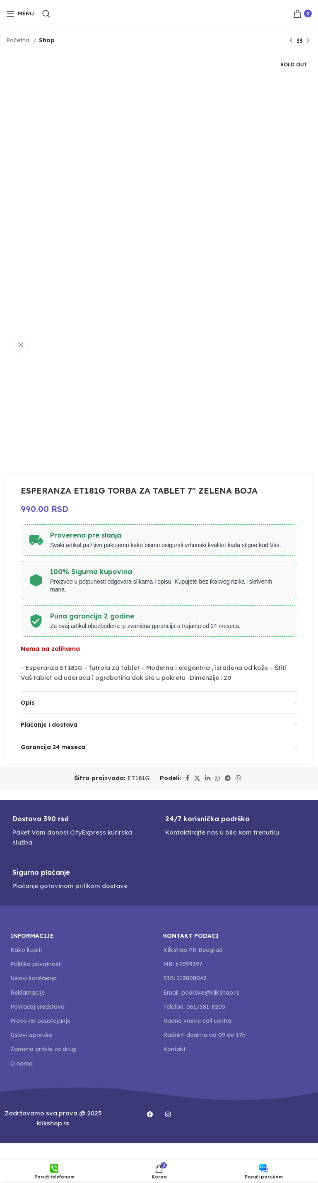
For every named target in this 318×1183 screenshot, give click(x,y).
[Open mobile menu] (20, 13)
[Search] (46, 13)
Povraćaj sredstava (37, 1006)
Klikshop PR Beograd (193, 950)
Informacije (32, 936)
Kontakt (174, 1049)
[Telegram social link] (227, 778)
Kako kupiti (26, 950)
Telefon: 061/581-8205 (194, 1006)
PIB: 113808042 (185, 978)
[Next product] (308, 40)
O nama (21, 1063)
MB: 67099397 (182, 964)
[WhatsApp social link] (217, 778)
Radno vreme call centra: (198, 1021)
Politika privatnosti (36, 964)
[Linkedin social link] (207, 778)
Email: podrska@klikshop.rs (201, 992)
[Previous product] (291, 40)
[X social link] (197, 778)
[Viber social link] (238, 778)
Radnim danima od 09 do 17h (204, 1035)
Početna (18, 40)
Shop (47, 40)
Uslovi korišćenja (33, 978)
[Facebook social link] (187, 778)
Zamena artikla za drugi (43, 1049)
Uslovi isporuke (31, 1035)
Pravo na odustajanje (40, 1021)
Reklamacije (27, 992)
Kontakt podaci (191, 936)
